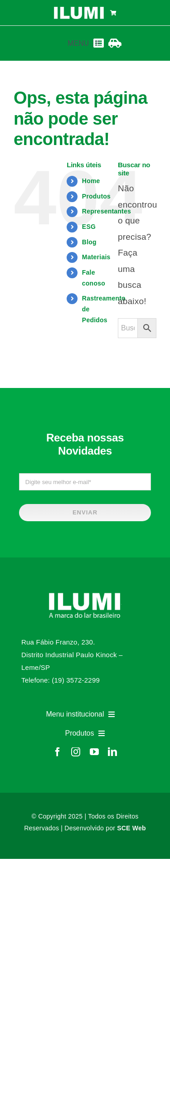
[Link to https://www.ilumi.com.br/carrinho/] (113, 13)
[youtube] (94, 751)
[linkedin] (112, 751)
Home (91, 180)
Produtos (96, 196)
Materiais (96, 257)
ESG (89, 226)
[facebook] (57, 751)
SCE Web (131, 828)
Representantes (106, 211)
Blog (89, 242)
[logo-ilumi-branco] (79, 10)
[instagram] (75, 751)
